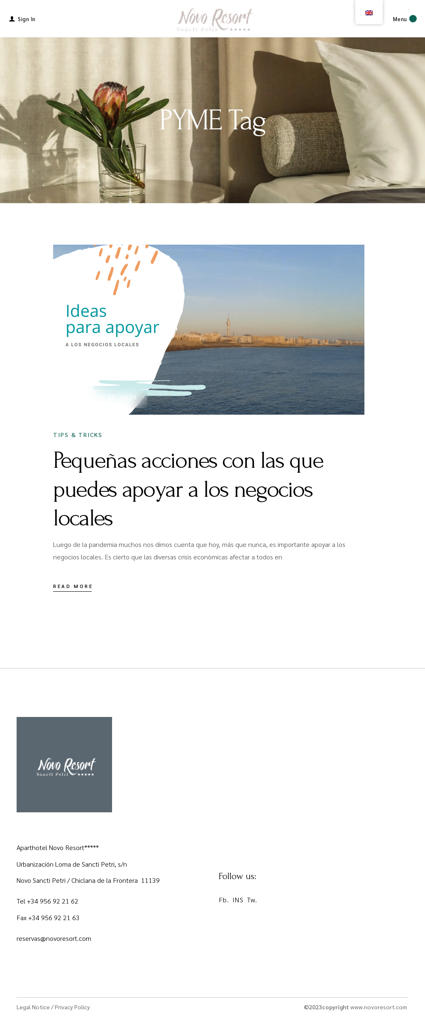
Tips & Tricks (78, 434)
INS (237, 899)
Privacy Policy (72, 1007)
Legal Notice (33, 1007)
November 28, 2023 (103, 397)
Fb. (224, 899)
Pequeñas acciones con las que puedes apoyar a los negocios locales (188, 489)
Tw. (252, 899)
